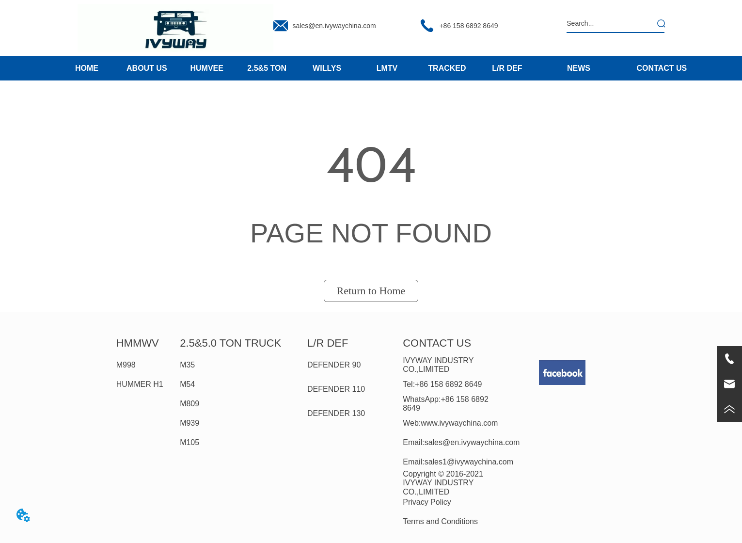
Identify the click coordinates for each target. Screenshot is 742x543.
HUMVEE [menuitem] (206, 68)
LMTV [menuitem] (387, 68)
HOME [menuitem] (86, 68)
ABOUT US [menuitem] (146, 68)
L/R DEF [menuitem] (507, 68)
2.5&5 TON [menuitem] (266, 68)
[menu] (297, 68)
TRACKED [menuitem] (447, 68)
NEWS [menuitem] (578, 68)
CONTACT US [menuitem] (662, 68)
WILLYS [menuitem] (327, 68)
